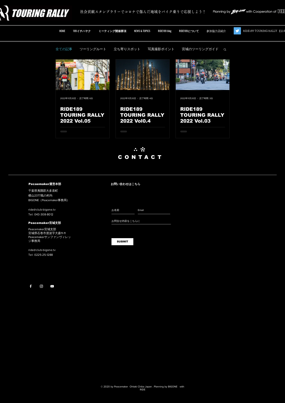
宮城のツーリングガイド (200, 49)
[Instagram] (41, 286)
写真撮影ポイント (161, 49)
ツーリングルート (93, 49)
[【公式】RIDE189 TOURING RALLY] (237, 30)
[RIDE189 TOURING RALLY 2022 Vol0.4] (142, 74)
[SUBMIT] (122, 241)
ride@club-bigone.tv (42, 209)
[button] (225, 50)
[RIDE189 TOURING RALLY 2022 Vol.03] (202, 74)
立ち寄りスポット (127, 49)
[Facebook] (31, 286)
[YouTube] (52, 286)
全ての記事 (64, 49)
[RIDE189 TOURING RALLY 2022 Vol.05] (82, 74)
